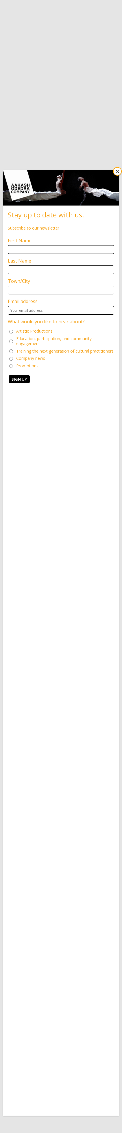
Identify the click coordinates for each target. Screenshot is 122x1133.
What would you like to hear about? (46, 321)
